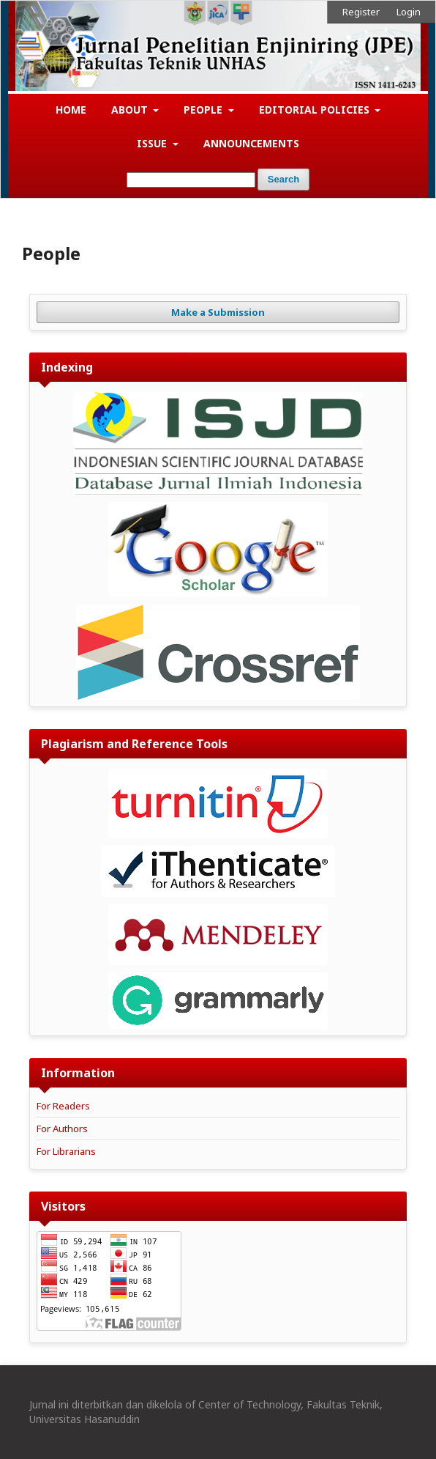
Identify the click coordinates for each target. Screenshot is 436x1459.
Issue (153, 143)
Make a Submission (218, 312)
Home (71, 110)
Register (361, 11)
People (204, 110)
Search (283, 179)
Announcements (251, 143)
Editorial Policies (315, 110)
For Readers (63, 1105)
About (131, 110)
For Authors (62, 1128)
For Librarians (66, 1151)
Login (408, 11)
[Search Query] (191, 180)
